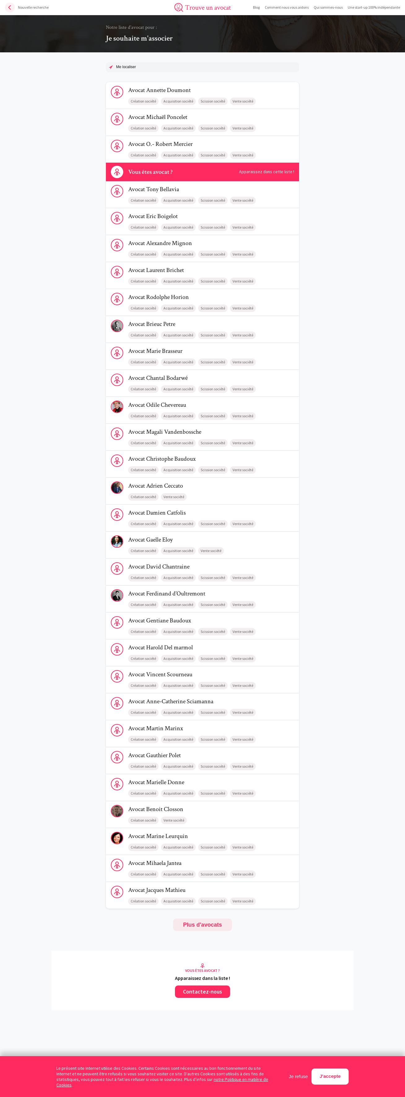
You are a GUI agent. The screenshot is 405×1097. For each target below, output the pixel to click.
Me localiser (126, 67)
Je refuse (298, 1076)
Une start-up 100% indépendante (374, 7)
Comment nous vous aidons (287, 7)
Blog (256, 7)
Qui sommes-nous (328, 7)
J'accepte (330, 1076)
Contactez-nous (202, 991)
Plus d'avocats (202, 925)
